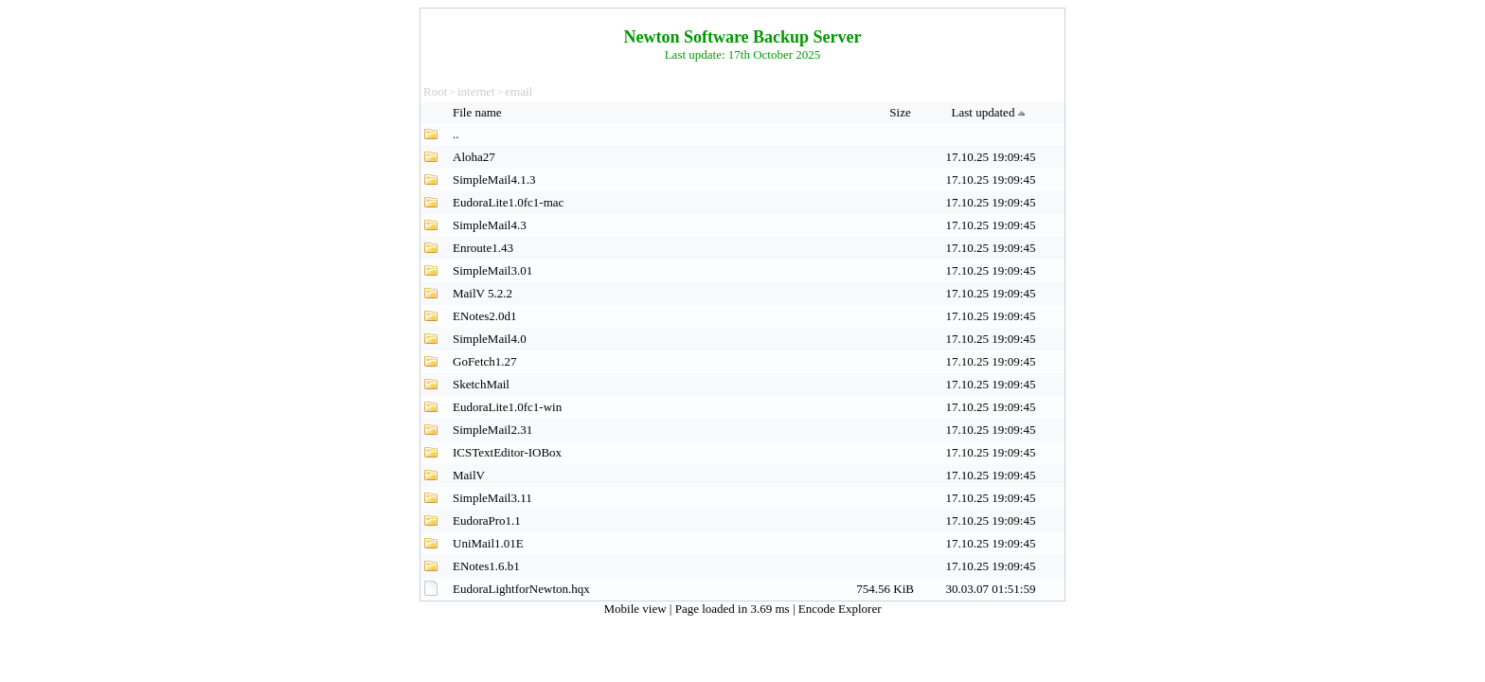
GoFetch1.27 (485, 361)
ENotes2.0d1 (485, 316)
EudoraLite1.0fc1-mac (508, 202)
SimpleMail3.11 (492, 498)
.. (456, 134)
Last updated (991, 112)
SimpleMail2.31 (492, 429)
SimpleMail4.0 (490, 339)
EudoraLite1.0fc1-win (507, 407)
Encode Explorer (840, 608)
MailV (469, 475)
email (518, 91)
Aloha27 (474, 157)
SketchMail (481, 384)
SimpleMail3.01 (492, 270)
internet (476, 91)
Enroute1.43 (483, 248)
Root (435, 91)
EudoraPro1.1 (487, 520)
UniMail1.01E (488, 543)
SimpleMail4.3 (490, 225)
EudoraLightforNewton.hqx (521, 589)
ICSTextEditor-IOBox (507, 452)
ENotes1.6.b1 (486, 566)
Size (901, 112)
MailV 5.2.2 (482, 293)
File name (479, 112)
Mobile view (637, 608)
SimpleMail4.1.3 (494, 179)
